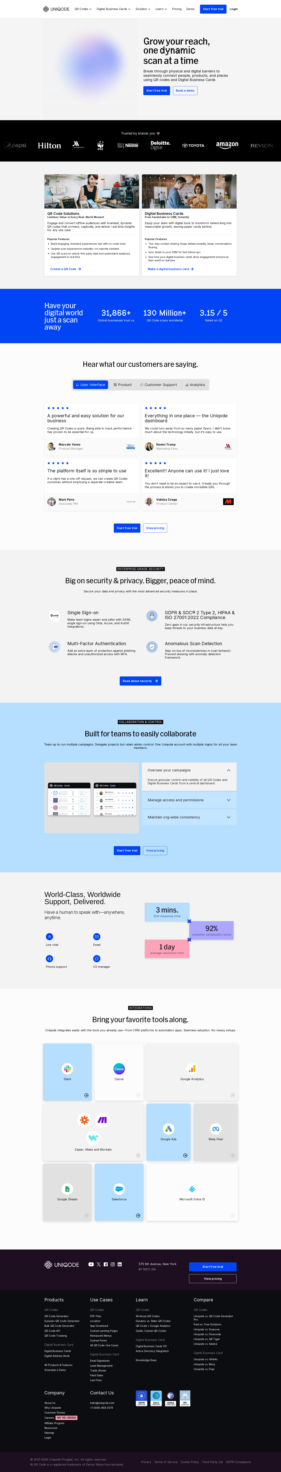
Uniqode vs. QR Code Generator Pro (213, 1318)
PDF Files (95, 1316)
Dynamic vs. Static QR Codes (153, 1320)
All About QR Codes (148, 1316)
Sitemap (49, 1432)
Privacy (146, 1462)
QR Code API (52, 1330)
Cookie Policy (189, 1462)
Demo (190, 9)
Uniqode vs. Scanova (207, 1329)
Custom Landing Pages (104, 1330)
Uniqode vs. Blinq (204, 1364)
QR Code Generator (56, 1316)
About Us (49, 1402)
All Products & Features (58, 1364)
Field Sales (96, 1375)
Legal (47, 1437)
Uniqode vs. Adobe (205, 1343)
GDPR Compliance (238, 1462)
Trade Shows (98, 1370)
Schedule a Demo (55, 1369)
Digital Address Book (57, 1355)
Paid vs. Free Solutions (207, 1324)
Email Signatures (100, 1360)
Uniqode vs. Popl (204, 1369)
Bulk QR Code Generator (59, 1325)
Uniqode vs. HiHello (206, 1359)
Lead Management (101, 1365)
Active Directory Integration (152, 1351)
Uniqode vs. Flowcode (207, 1334)
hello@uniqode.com (102, 1402)
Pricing (177, 9)
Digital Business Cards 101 (151, 1346)
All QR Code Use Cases (104, 1345)
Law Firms (96, 1380)
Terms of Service (166, 1462)
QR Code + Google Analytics (153, 1325)
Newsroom (50, 1427)
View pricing (155, 528)
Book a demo (185, 90)
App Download (99, 1325)
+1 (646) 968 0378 (101, 1407)
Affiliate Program (54, 1423)
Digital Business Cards (57, 1351)
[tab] (90, 384)
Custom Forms (98, 1340)
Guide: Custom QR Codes (151, 1330)
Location (95, 1320)
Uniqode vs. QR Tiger (207, 1339)
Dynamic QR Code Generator (62, 1320)
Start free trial (213, 9)
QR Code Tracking (55, 1335)
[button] (83, 9)
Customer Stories (54, 1412)
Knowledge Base (146, 1360)
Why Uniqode (52, 1407)
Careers (49, 1417)
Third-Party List (212, 1462)
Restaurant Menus (101, 1335)
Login (234, 9)
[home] (57, 9)
